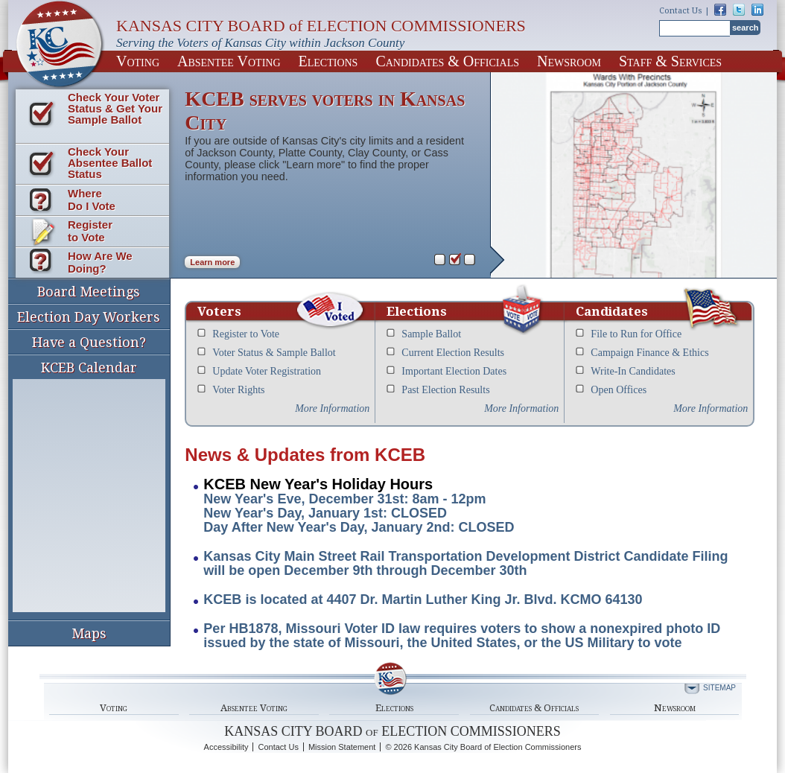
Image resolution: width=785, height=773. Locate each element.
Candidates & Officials (447, 61)
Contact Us (680, 11)
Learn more (212, 262)
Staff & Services (670, 61)
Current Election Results (452, 352)
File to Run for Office (636, 334)
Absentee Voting (229, 61)
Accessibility (226, 746)
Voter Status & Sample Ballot (273, 352)
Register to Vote (90, 231)
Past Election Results (445, 389)
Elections (328, 61)
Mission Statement (341, 746)
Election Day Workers (88, 317)
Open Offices (618, 389)
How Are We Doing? (100, 262)
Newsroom (569, 61)
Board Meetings (88, 291)
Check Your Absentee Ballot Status (110, 162)
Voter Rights (238, 389)
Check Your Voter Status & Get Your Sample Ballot (115, 108)
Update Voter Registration (266, 371)
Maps (89, 633)
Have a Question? (89, 342)
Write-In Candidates (633, 371)
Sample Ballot (431, 334)
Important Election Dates (453, 371)
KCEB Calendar (89, 486)
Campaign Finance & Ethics (649, 352)
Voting (137, 61)
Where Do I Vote (91, 199)
